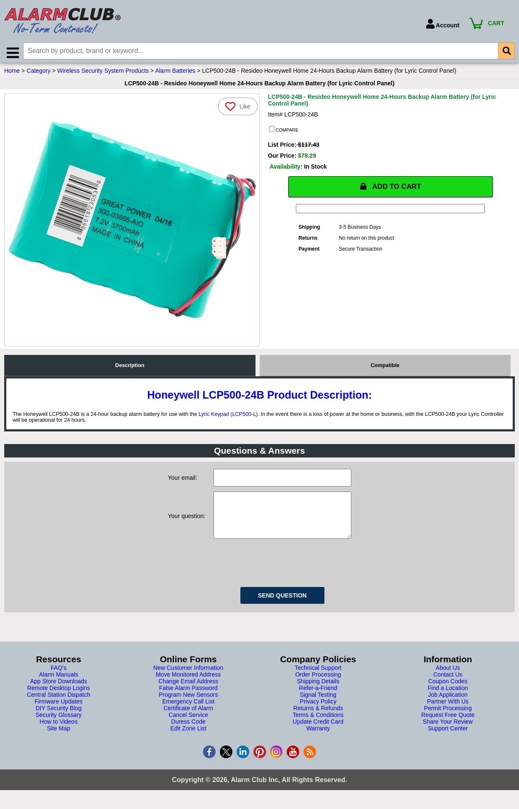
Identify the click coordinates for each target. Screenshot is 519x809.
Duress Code (188, 732)
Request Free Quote (447, 725)
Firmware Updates (58, 712)
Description (129, 367)
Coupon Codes (447, 691)
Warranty (318, 738)
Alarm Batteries (175, 72)
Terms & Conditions (317, 725)
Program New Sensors (188, 705)
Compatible (385, 367)
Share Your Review (448, 732)
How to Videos (58, 732)
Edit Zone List (188, 738)
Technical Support (318, 678)
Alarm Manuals (58, 685)
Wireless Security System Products (103, 72)
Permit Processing (448, 718)
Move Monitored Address (188, 685)
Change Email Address (188, 691)
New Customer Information (188, 678)
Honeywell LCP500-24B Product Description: (259, 397)
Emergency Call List (188, 712)
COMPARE (284, 132)
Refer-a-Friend (318, 698)
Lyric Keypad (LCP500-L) (228, 416)
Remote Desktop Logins (58, 698)
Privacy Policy (318, 712)
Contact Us (447, 685)
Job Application (448, 705)
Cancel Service (188, 725)
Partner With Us (448, 712)
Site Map (58, 738)
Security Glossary (59, 725)
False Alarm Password (188, 698)
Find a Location (448, 698)
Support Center (448, 738)
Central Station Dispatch (58, 705)
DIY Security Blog (59, 718)
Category (38, 72)
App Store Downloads (58, 691)
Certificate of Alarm (188, 718)
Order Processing (318, 685)
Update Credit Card (318, 732)
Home (12, 72)
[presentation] (277, 571)
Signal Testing (318, 705)
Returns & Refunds (318, 718)
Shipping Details (318, 691)
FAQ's (59, 678)
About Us (448, 678)
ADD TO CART (390, 189)
